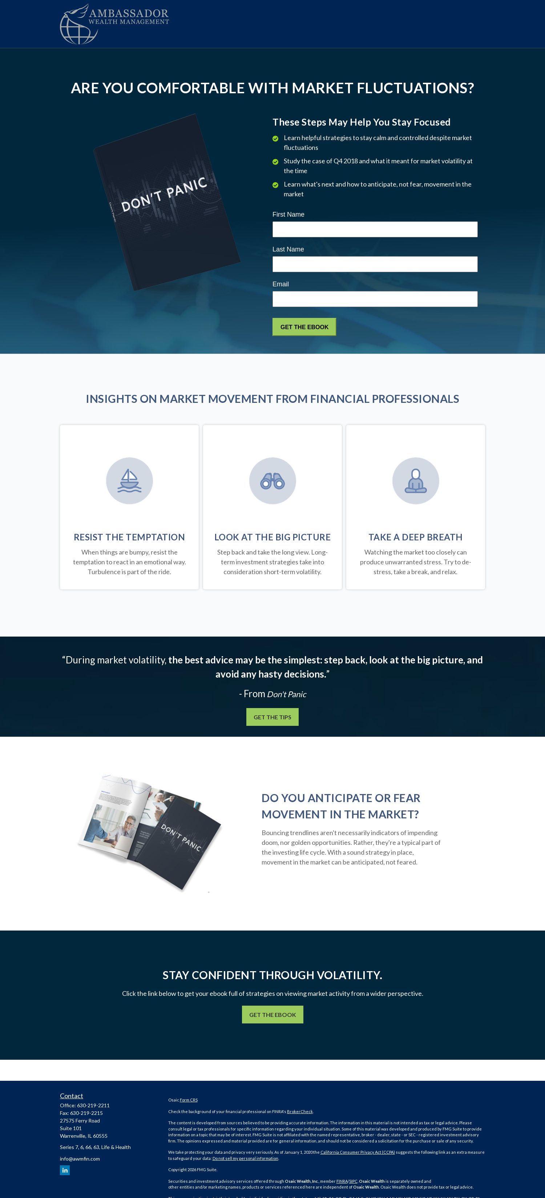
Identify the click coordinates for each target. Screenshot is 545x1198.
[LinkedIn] (65, 1170)
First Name (288, 214)
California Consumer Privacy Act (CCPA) (357, 1152)
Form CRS (189, 1099)
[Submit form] (304, 327)
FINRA (342, 1181)
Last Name (288, 249)
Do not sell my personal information (245, 1158)
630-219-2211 (93, 1105)
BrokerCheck (300, 1111)
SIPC (353, 1181)
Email (280, 284)
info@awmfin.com (80, 1159)
